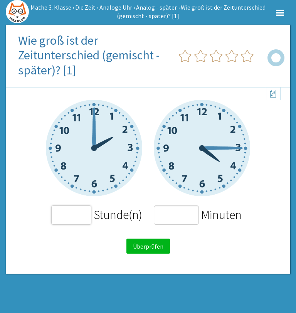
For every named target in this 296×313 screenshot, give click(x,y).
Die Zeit (85, 7)
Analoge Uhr (115, 7)
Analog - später (156, 7)
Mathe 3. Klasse (50, 7)
